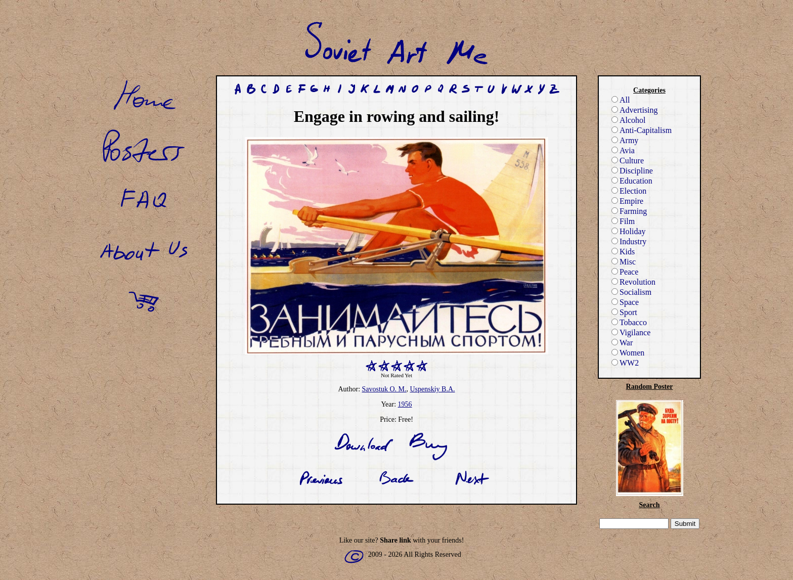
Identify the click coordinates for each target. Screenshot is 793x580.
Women (627, 352)
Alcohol (628, 120)
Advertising (634, 110)
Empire (627, 201)
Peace (624, 271)
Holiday (628, 231)
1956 (405, 404)
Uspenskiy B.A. (432, 389)
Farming (629, 211)
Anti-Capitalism (641, 130)
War (622, 342)
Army (624, 140)
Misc (623, 261)
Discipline (632, 170)
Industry (628, 241)
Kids (623, 251)
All (620, 100)
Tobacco (629, 322)
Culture (627, 160)
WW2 (625, 363)
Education (631, 180)
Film (623, 221)
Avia (623, 150)
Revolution (633, 282)
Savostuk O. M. (384, 389)
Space (625, 302)
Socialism (631, 292)
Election (628, 191)
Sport (624, 312)
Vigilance (630, 332)
